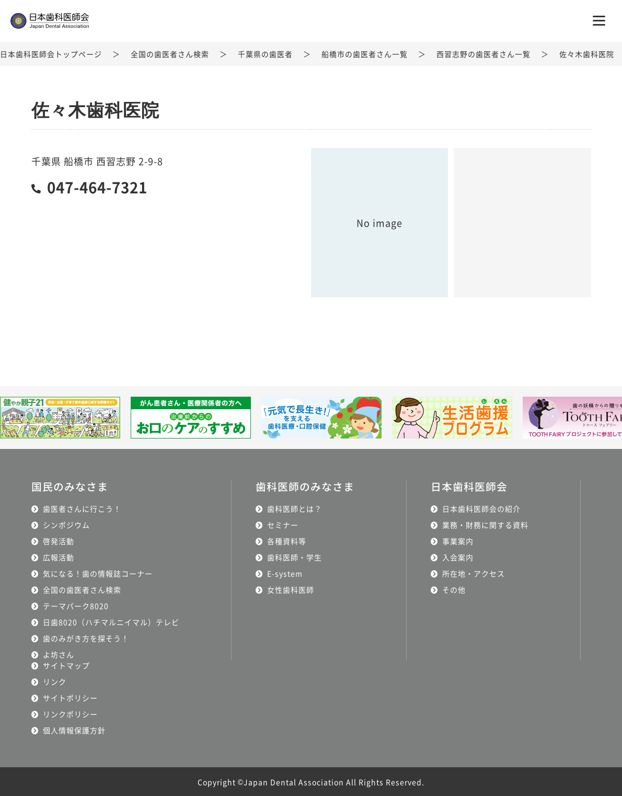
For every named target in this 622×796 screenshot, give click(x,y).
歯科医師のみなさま (305, 486)
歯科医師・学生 (294, 556)
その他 (454, 589)
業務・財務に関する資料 (485, 524)
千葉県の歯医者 (265, 54)
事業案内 (458, 540)
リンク (54, 681)
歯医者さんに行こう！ (82, 508)
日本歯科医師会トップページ (51, 54)
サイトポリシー (70, 697)
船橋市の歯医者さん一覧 (364, 54)
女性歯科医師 (290, 589)
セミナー (282, 524)
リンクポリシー (70, 713)
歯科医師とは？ (294, 508)
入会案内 (458, 556)
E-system (285, 573)
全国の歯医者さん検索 (170, 54)
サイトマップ (66, 665)
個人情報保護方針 (74, 729)
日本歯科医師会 (469, 486)
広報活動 (58, 556)
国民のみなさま (69, 486)
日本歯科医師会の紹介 (481, 508)
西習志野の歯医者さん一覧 (483, 54)
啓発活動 (58, 540)
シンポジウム (66, 524)
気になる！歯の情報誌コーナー (98, 573)
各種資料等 (286, 540)
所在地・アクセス (473, 573)
